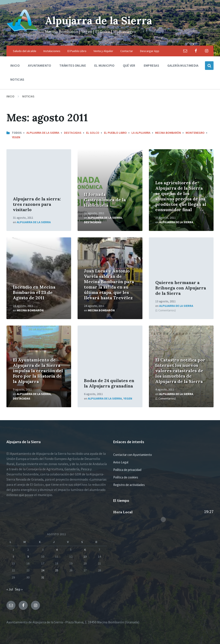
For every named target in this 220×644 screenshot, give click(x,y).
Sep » (19, 589)
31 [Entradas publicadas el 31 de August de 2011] (42, 577)
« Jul (9, 589)
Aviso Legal (120, 462)
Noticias (28, 96)
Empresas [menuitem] (151, 65)
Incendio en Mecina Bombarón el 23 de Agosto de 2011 (34, 292)
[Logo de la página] (22, 37)
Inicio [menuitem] (15, 65)
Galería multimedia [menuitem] (182, 65)
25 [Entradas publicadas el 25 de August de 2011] (56, 570)
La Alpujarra (140, 133)
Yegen (16, 137)
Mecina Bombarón (168, 133)
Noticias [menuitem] (17, 79)
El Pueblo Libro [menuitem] (76, 51)
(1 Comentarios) (165, 310)
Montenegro (195, 133)
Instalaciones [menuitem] (51, 51)
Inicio (10, 96)
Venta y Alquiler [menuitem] (103, 51)
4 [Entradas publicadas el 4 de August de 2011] (57, 550)
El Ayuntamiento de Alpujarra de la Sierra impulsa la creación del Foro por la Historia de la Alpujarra (38, 370)
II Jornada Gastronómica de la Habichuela (105, 200)
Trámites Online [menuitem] (72, 65)
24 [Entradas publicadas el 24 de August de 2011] (42, 570)
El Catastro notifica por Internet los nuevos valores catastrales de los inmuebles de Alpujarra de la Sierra (180, 370)
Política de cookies (125, 477)
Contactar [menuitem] (126, 51)
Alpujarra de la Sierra (98, 20)
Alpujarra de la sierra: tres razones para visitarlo (37, 204)
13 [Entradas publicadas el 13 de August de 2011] (85, 556)
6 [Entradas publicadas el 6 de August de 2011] (85, 550)
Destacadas (72, 133)
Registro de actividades (129, 485)
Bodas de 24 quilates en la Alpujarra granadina (109, 383)
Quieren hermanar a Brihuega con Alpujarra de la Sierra (180, 288)
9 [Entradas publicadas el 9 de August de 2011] (28, 556)
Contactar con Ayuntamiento (132, 455)
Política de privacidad (127, 470)
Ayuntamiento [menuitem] (39, 65)
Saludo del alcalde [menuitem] (24, 51)
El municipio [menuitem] (104, 65)
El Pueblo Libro (115, 133)
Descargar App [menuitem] (149, 51)
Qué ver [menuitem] (129, 65)
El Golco (92, 133)
